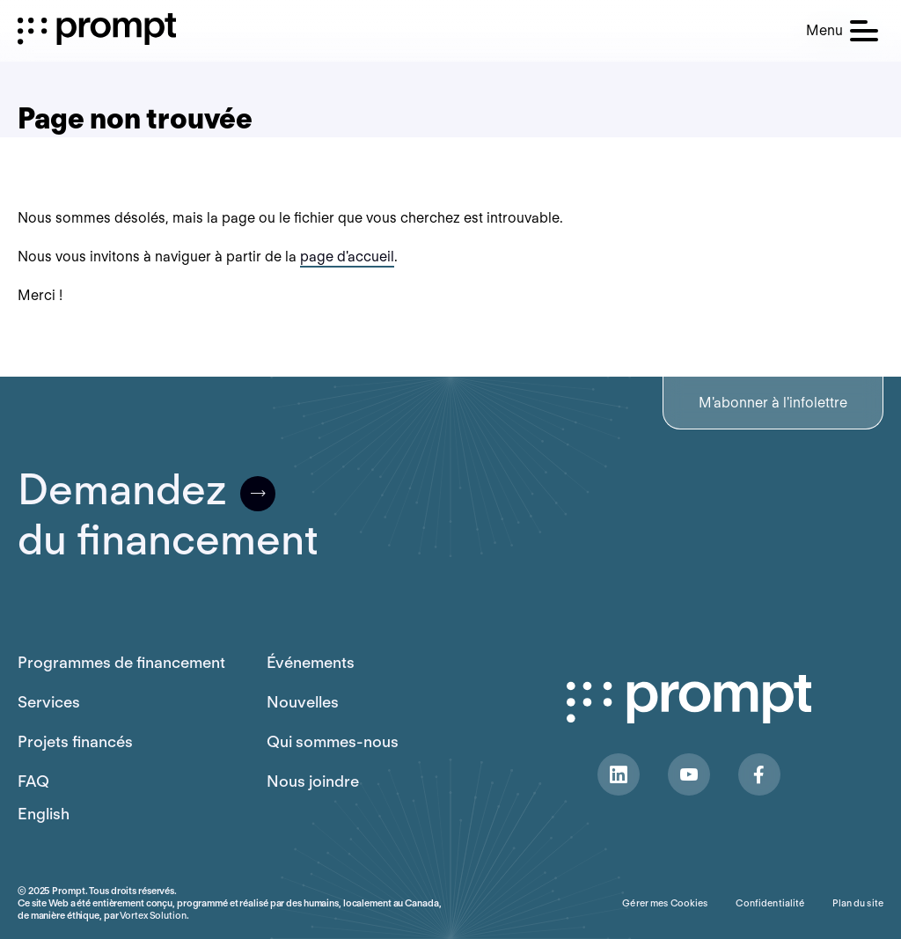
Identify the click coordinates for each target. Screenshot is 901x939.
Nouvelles (303, 702)
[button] (842, 31)
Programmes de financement (121, 662)
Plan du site (857, 903)
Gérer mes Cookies (664, 903)
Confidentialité (770, 903)
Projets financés (75, 741)
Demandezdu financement (168, 515)
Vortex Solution (153, 915)
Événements (311, 662)
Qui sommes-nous (333, 741)
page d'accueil (347, 256)
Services (49, 702)
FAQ (33, 781)
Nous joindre (313, 781)
